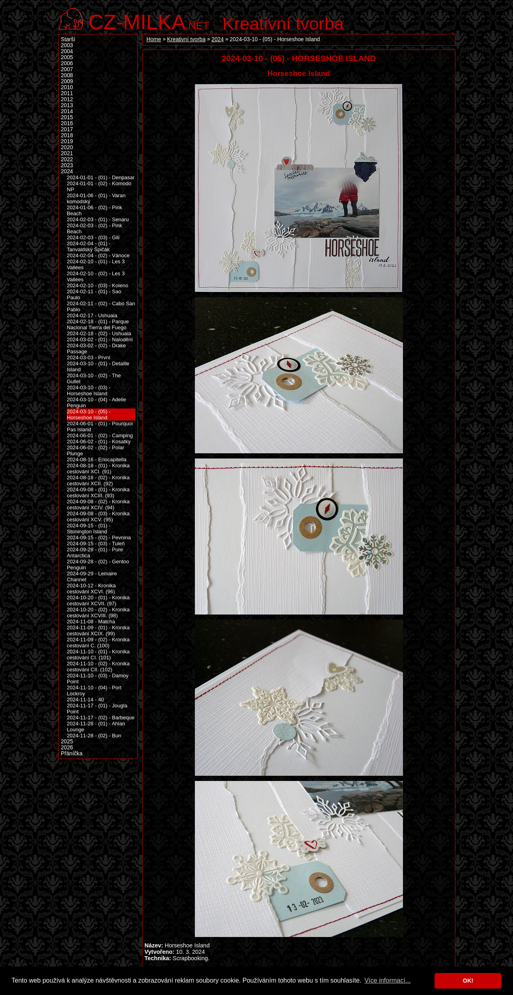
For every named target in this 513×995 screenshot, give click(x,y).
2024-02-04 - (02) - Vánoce (98, 255)
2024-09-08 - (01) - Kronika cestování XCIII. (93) (98, 492)
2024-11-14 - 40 (85, 700)
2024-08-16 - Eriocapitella (96, 459)
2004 (67, 51)
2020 (67, 147)
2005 (67, 57)
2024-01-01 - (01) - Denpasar (100, 177)
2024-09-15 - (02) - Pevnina (99, 538)
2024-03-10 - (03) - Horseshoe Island (88, 390)
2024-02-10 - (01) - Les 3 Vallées (96, 264)
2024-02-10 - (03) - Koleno (97, 285)
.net (148, 21)
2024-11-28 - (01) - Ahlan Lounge (96, 727)
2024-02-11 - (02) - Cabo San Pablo (101, 306)
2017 (67, 129)
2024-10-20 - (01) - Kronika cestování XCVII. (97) (98, 601)
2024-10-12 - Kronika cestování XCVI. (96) (91, 589)
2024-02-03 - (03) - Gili (93, 237)
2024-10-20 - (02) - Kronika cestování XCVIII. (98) (98, 613)
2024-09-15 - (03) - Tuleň (96, 544)
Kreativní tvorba (283, 23)
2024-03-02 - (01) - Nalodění (100, 339)
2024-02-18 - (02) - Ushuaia (99, 333)
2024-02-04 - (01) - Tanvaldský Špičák (88, 246)
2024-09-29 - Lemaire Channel (92, 577)
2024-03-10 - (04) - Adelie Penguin (96, 402)
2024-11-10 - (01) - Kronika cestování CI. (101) (98, 655)
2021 (67, 153)
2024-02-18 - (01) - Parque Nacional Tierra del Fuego (98, 324)
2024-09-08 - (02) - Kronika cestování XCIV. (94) (98, 505)
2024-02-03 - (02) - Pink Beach (94, 228)
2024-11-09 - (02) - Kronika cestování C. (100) (98, 643)
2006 (67, 63)
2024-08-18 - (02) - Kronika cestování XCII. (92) (98, 480)
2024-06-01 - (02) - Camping (100, 435)
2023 (67, 165)
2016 (67, 123)
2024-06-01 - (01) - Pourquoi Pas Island (100, 426)
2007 (67, 69)
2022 (67, 159)
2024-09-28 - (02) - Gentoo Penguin (98, 565)
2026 (67, 748)
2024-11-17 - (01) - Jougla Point (97, 709)
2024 (218, 39)
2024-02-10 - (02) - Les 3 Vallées (96, 276)
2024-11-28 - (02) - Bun (94, 736)
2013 (67, 105)
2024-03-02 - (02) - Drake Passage (96, 348)
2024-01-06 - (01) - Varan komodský (96, 198)
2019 (67, 141)
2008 (67, 75)
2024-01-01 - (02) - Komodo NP (99, 186)
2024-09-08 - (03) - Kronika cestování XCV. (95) (98, 517)
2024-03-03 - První (88, 357)
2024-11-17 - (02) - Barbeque (100, 718)
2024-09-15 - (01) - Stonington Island (88, 529)
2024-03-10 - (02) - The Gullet (94, 378)
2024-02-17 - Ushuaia (92, 315)
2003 (67, 45)
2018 (67, 135)
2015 (67, 117)
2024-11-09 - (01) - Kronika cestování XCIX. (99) (98, 631)
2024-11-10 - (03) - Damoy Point (97, 679)
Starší (68, 39)
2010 (67, 87)
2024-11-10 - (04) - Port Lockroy (94, 691)
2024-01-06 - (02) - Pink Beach (94, 210)
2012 (67, 99)
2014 (67, 111)
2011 (67, 93)
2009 (67, 81)
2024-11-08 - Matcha (91, 622)
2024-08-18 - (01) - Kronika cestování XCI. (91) (98, 468)
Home (153, 39)
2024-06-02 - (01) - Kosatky (98, 441)
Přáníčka (71, 754)
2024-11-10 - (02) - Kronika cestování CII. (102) (98, 667)
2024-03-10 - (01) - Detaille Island (98, 366)
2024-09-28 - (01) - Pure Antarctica (95, 553)
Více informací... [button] (388, 980)
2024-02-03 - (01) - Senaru (98, 219)
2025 (67, 742)
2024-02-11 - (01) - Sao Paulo (94, 294)
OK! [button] (468, 980)
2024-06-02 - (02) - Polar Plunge (95, 450)
